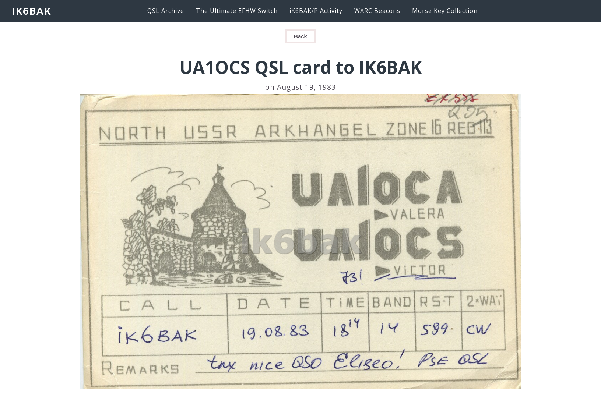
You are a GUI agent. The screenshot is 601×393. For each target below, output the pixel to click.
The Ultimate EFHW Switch (237, 11)
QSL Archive (165, 11)
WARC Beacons (377, 11)
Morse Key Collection (445, 11)
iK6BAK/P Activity (315, 11)
